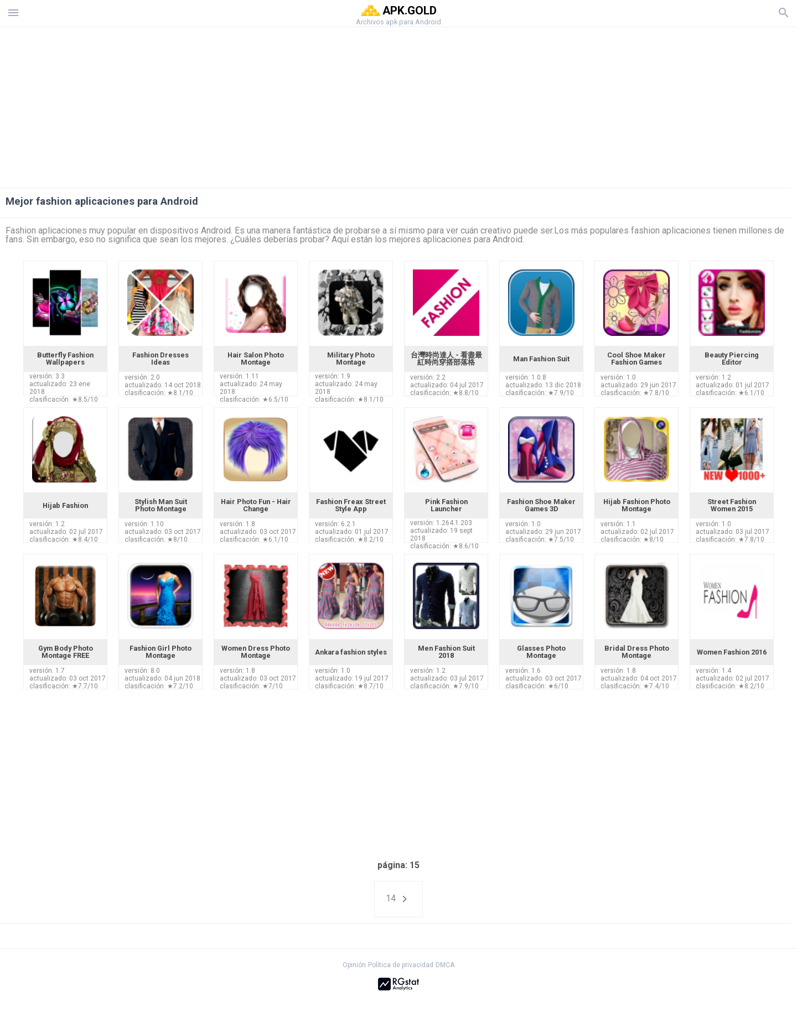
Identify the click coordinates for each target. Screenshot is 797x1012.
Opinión (354, 965)
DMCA (445, 965)
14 (398, 899)
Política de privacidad (400, 965)
